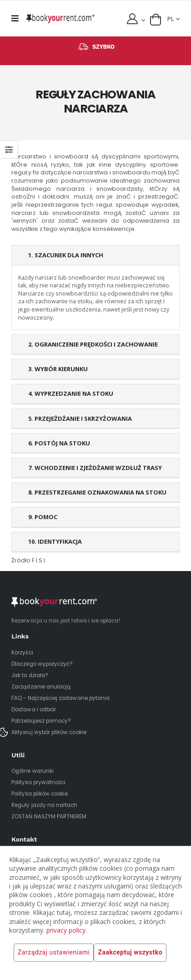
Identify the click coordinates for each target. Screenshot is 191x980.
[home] (60, 18)
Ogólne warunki (32, 771)
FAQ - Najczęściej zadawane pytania (60, 698)
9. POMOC (42, 517)
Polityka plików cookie (39, 793)
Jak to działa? (29, 675)
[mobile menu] (17, 18)
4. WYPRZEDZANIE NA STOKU (70, 393)
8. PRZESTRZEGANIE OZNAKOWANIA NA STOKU (97, 492)
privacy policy (65, 930)
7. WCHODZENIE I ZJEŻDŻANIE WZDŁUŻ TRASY (95, 468)
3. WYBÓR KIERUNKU (58, 369)
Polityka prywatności (38, 782)
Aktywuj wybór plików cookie (48, 732)
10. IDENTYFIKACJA (55, 541)
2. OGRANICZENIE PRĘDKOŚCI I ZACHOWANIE (93, 344)
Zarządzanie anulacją (40, 686)
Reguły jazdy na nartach (44, 805)
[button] (155, 19)
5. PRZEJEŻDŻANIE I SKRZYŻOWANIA (80, 418)
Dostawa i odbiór (33, 709)
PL (170, 19)
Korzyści (22, 652)
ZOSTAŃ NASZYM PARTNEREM (48, 816)
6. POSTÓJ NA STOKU (59, 443)
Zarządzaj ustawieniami (53, 952)
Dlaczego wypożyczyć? (42, 664)
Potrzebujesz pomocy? (41, 721)
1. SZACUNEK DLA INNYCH (65, 255)
